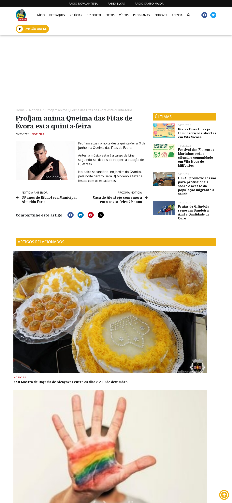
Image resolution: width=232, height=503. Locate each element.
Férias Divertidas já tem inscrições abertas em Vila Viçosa (197, 133)
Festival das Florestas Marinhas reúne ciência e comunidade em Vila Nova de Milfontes (196, 157)
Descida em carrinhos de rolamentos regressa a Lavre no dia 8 (87, 349)
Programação (130, 496)
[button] (19, 29)
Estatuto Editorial (94, 496)
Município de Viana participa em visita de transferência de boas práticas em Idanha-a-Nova (141, 294)
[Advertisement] (116, 70)
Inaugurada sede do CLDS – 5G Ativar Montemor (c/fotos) (37, 349)
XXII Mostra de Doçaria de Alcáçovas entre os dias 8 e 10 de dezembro (38, 292)
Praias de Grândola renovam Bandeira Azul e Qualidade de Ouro (194, 212)
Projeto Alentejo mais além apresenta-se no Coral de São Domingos (192, 263)
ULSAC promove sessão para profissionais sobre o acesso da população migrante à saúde (197, 186)
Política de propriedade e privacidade (187, 496)
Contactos (153, 496)
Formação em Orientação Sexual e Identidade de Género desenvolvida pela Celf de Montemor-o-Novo (88, 294)
